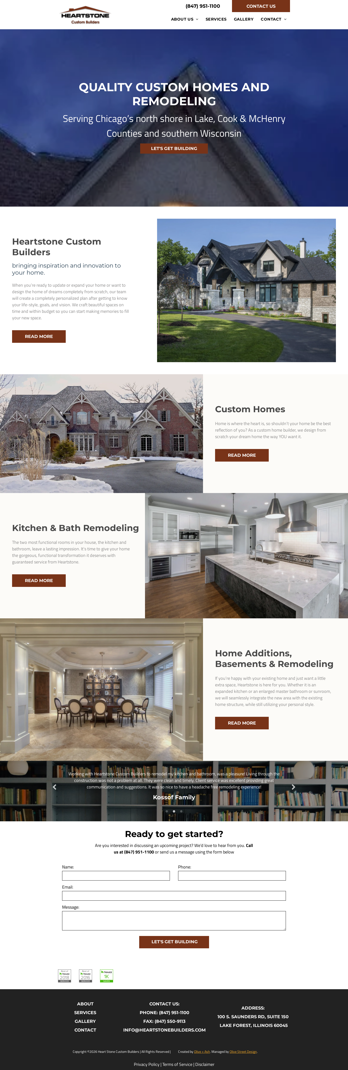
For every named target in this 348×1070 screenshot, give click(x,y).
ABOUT (85, 1004)
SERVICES (85, 1012)
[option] (174, 787)
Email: (67, 887)
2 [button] (174, 811)
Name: (68, 867)
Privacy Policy (147, 1064)
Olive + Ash (202, 1051)
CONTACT (85, 1030)
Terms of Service (177, 1064)
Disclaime (204, 1064)
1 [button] (166, 811)
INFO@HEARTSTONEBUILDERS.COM (164, 1030)
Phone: (184, 867)
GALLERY (85, 1021)
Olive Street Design (243, 1051)
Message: (70, 907)
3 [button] (181, 811)
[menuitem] (184, 19)
